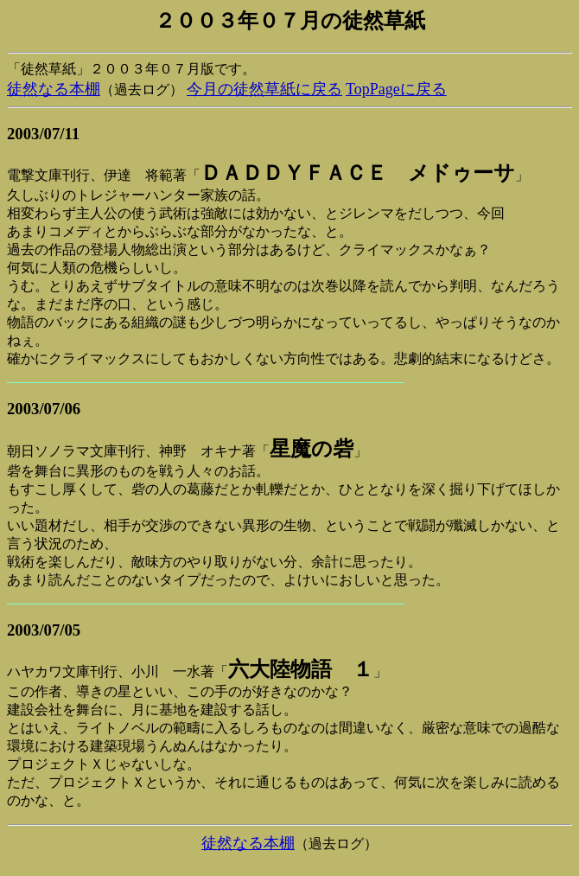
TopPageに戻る (396, 89)
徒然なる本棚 (53, 89)
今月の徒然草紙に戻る (264, 89)
